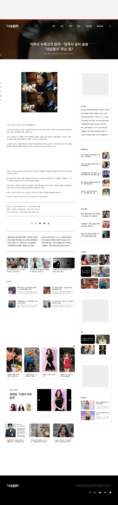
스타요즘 (88, 26)
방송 (62, 26)
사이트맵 (106, 485)
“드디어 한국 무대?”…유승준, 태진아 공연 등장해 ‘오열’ (23, 212)
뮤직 (70, 26)
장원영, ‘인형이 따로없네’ (21, 395)
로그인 (110, 485)
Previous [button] (39, 400)
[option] (54, 400)
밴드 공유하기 (49, 223)
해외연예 (100, 26)
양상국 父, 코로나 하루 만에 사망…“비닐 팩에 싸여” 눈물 (23, 206)
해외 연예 (83, 398)
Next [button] (69, 400)
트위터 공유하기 (36, 223)
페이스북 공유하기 (32, 223)
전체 (53, 26)
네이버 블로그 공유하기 (44, 223)
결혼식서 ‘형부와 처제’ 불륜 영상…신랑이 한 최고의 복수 (23, 209)
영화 (78, 26)
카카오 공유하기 (40, 223)
